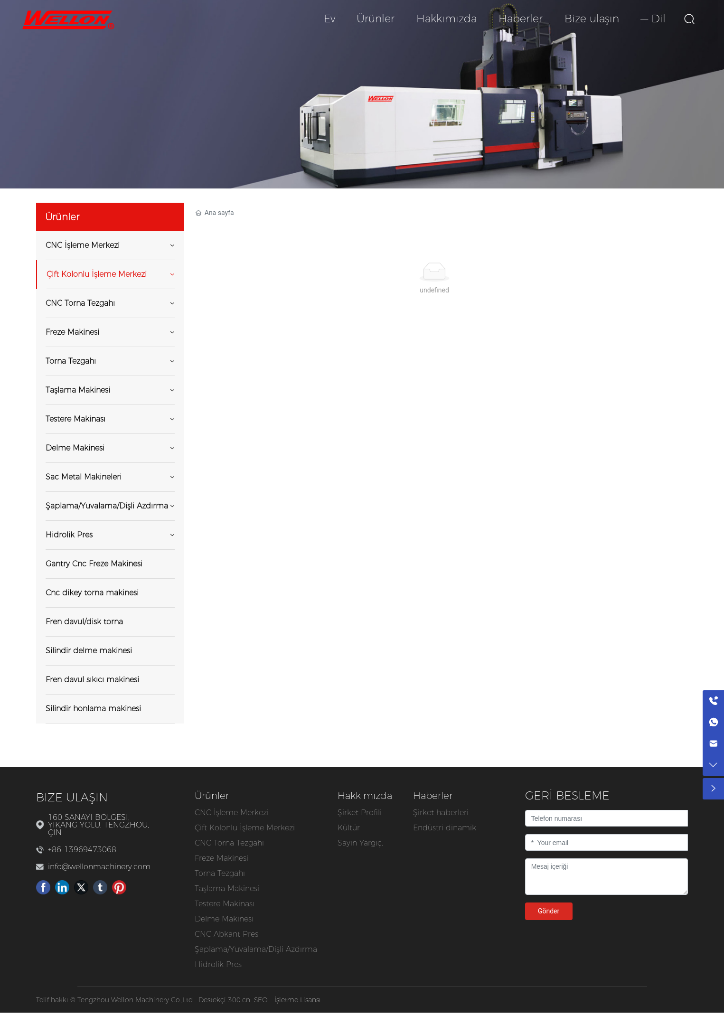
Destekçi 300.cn (224, 1000)
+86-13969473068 (82, 849)
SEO (260, 1000)
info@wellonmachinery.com (99, 866)
